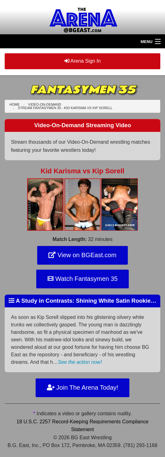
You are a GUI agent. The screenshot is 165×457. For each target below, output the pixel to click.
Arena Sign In (82, 61)
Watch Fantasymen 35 (83, 278)
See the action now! (80, 362)
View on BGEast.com (82, 255)
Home (14, 104)
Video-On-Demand (44, 104)
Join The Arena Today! (82, 387)
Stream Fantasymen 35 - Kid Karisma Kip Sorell (65, 108)
